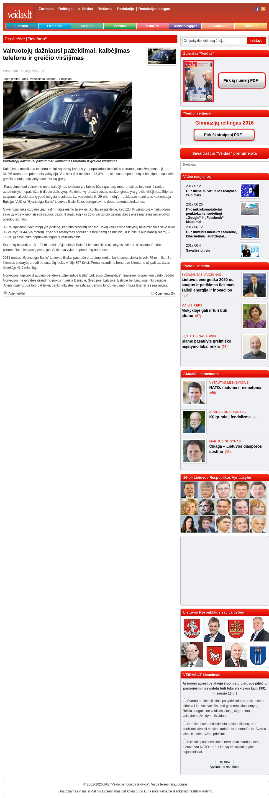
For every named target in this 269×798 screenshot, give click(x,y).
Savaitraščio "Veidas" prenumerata (224, 153)
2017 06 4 (193, 245)
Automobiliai (17, 293)
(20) (255, 417)
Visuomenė (217, 26)
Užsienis (54, 26)
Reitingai (66, 9)
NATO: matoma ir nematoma (235, 387)
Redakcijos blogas (154, 9)
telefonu (52, 78)
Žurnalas (46, 9)
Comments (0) (165, 293)
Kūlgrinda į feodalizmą (230, 417)
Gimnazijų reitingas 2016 (224, 123)
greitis (15, 78)
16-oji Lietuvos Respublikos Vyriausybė (217, 477)
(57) (198, 316)
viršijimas (65, 78)
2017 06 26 (194, 204)
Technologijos (185, 26)
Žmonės (251, 26)
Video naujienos (197, 176)
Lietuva (22, 26)
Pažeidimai (37, 78)
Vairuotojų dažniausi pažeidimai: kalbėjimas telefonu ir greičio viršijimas (66, 54)
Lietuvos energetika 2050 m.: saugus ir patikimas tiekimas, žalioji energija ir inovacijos (209, 284)
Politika (87, 26)
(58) (224, 347)
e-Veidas (85, 9)
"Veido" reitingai (197, 113)
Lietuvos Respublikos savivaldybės (213, 612)
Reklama (105, 9)
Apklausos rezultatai (224, 767)
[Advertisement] (217, 571)
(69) (213, 393)
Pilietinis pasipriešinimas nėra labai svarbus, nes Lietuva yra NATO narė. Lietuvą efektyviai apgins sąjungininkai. (221, 747)
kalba (24, 78)
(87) (185, 295)
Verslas (120, 26)
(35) (227, 452)
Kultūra (152, 26)
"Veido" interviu (197, 266)
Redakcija (125, 9)
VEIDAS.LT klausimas (201, 675)
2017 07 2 (193, 186)
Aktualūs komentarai (201, 374)
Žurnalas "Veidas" (198, 53)
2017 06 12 (194, 227)
